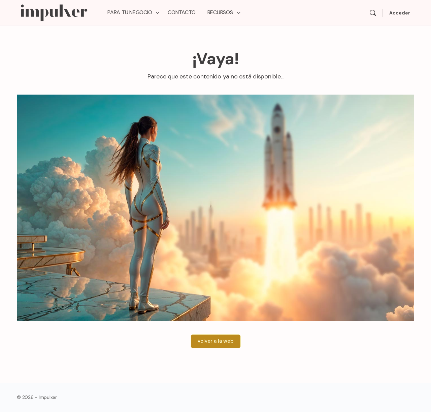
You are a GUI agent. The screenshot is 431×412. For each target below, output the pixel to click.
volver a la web (216, 341)
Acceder (399, 13)
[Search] (372, 13)
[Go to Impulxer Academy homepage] (54, 12)
